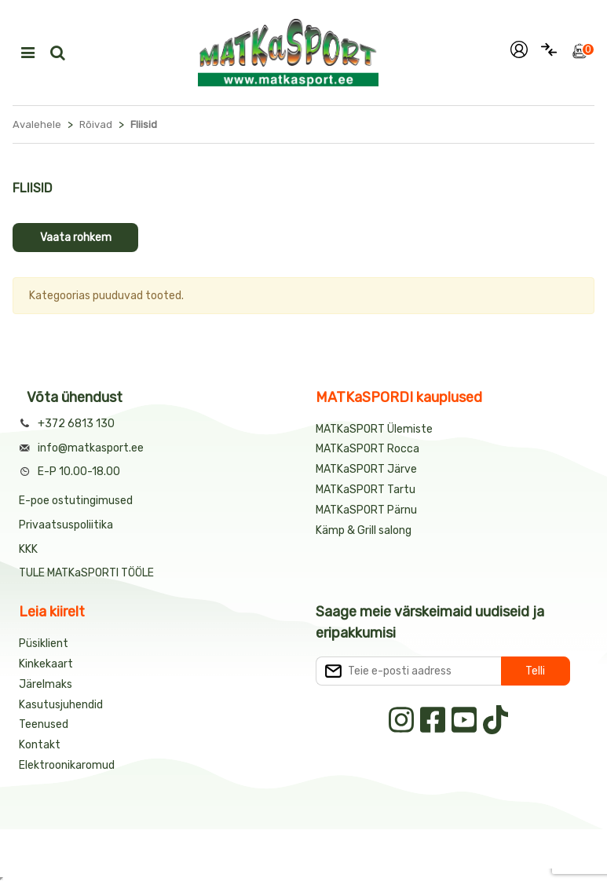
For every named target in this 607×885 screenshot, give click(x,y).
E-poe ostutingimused (76, 500)
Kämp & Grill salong (363, 530)
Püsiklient (43, 643)
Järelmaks (45, 684)
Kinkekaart (46, 664)
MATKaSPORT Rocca (367, 448)
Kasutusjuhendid (61, 704)
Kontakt (39, 745)
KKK (28, 549)
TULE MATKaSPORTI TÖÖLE (86, 573)
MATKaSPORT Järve (366, 469)
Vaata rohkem (76, 237)
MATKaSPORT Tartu (365, 489)
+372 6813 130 (76, 423)
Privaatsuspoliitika (66, 525)
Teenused (43, 724)
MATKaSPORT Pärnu (367, 510)
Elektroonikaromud (67, 765)
